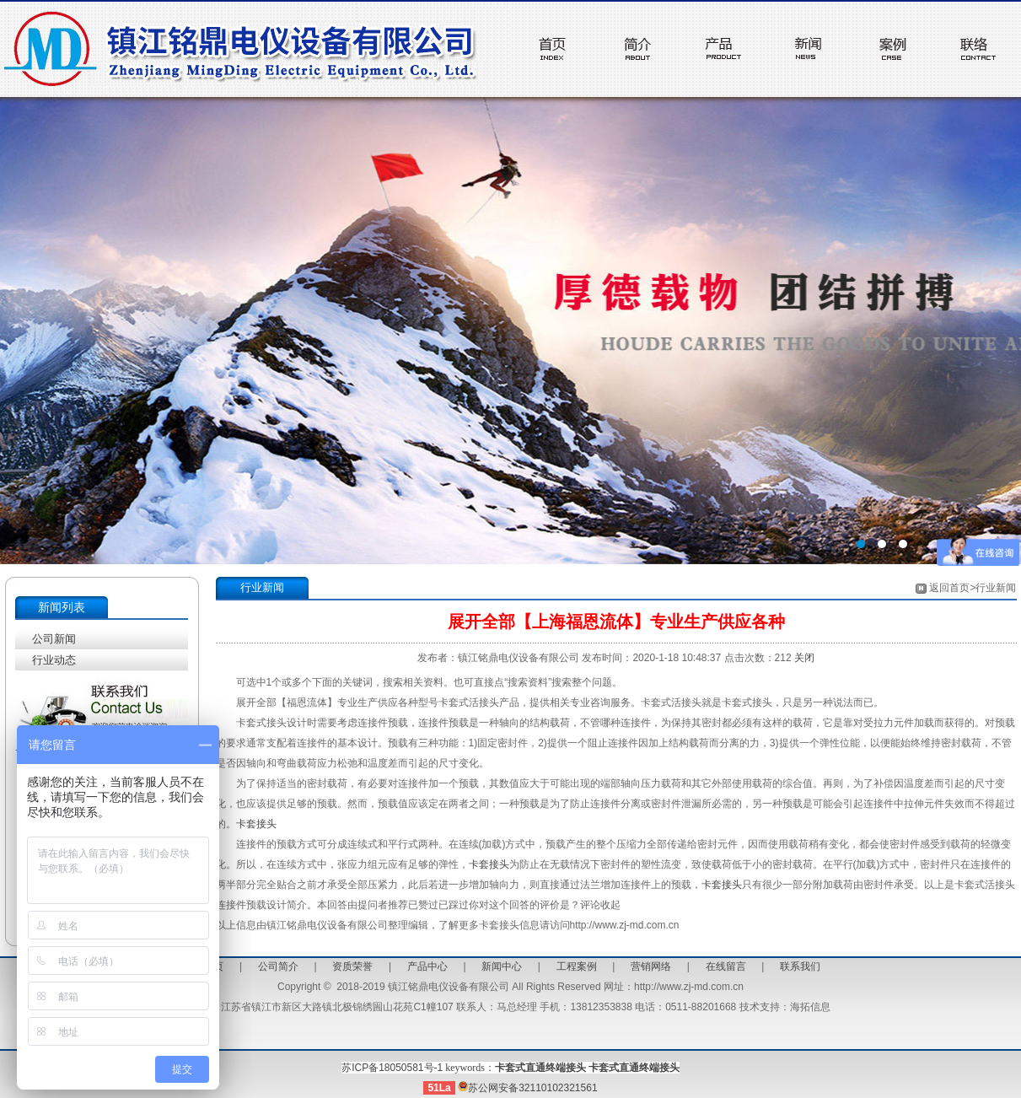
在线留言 (726, 966)
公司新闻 (54, 638)
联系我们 (800, 966)
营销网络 (651, 966)
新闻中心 (501, 966)
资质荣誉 (352, 966)
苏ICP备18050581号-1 (392, 1068)
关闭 (804, 658)
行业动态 (54, 660)
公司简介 (278, 966)
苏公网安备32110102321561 (527, 1088)
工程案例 (576, 966)
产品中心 (427, 966)
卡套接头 (256, 824)
